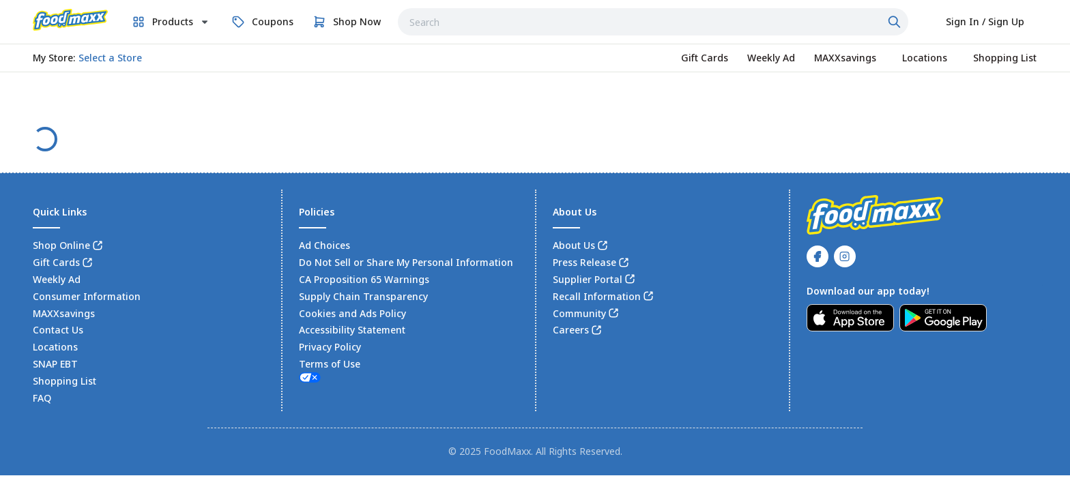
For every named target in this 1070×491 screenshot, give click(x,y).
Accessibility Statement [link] (352, 329)
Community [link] (579, 313)
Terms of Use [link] (329, 363)
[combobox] (653, 21)
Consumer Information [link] (87, 296)
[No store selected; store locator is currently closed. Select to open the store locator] (110, 58)
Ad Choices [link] (324, 245)
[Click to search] (896, 21)
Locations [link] (55, 346)
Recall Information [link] (597, 296)
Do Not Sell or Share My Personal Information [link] (406, 262)
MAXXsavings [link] (64, 313)
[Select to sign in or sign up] (985, 22)
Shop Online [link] (61, 245)
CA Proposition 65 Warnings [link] (364, 279)
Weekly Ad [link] (57, 279)
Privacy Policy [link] (330, 346)
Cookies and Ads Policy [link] (352, 313)
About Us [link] (574, 245)
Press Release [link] (584, 262)
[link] (70, 20)
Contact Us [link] (58, 329)
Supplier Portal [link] (587, 279)
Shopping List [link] (64, 380)
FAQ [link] (42, 397)
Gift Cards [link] (56, 262)
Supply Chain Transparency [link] (363, 296)
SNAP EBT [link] (55, 363)
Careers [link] (571, 329)
